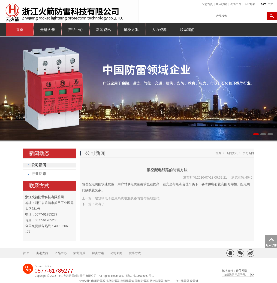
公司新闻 (38, 165)
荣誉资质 (79, 253)
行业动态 (38, 174)
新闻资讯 (103, 30)
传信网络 (241, 270)
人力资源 (159, 30)
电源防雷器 (98, 281)
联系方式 (39, 186)
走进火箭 (47, 30)
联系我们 (187, 30)
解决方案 (131, 30)
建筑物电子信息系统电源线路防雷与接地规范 (127, 198)
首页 (19, 30)
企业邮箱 (249, 4)
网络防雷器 (157, 281)
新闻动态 (39, 153)
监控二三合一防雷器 (176, 281)
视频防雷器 (142, 281)
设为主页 (235, 4)
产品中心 (75, 30)
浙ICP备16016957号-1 (140, 275)
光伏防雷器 (113, 281)
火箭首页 (207, 4)
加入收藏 (221, 4)
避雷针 (194, 281)
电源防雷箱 (127, 281)
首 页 (26, 253)
